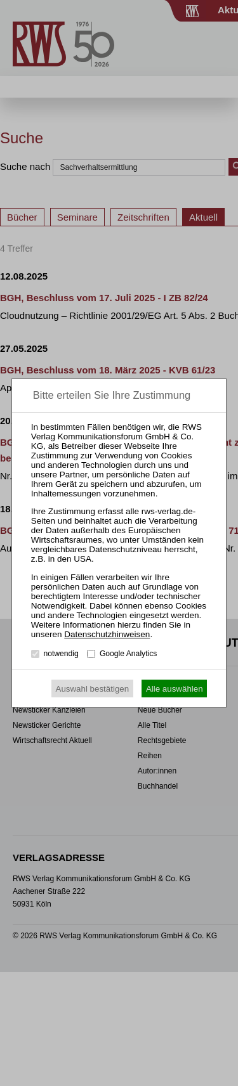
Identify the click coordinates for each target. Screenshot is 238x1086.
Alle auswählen (174, 689)
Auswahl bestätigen (92, 689)
